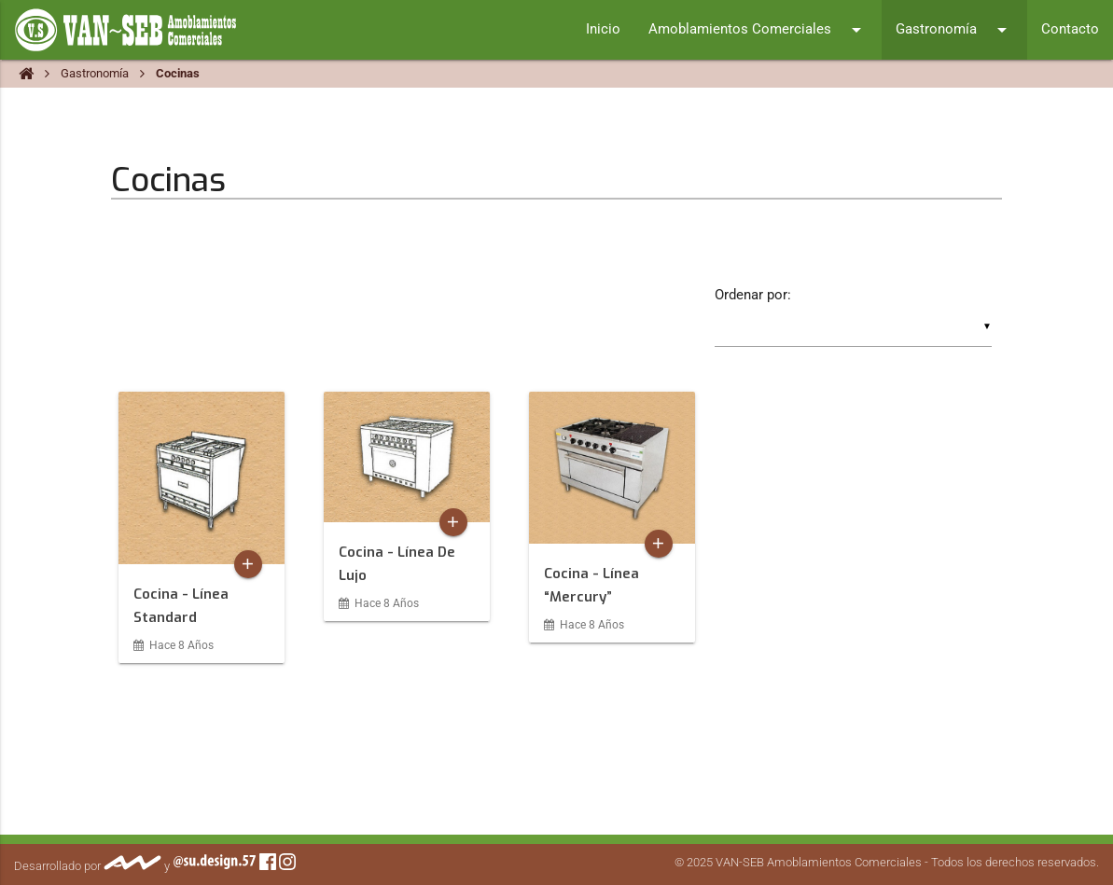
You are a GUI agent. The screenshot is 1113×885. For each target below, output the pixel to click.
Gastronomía (954, 30)
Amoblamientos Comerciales (758, 30)
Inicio (603, 29)
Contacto (1070, 29)
